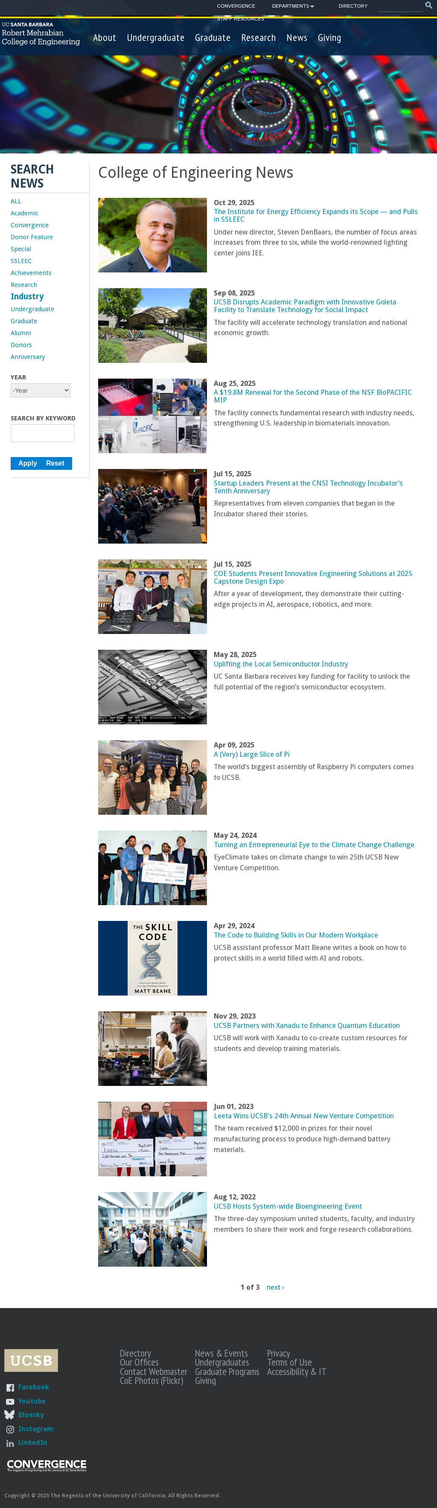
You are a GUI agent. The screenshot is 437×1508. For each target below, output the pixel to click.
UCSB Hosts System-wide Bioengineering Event (288, 1206)
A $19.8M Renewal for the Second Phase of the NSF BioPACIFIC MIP (313, 396)
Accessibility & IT (296, 1371)
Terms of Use (289, 1361)
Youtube (32, 1401)
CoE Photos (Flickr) (151, 1380)
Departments (290, 8)
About (105, 37)
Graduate (213, 37)
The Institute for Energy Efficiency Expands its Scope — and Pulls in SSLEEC (316, 215)
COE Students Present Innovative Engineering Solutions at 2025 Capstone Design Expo (313, 577)
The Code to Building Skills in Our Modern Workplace (296, 935)
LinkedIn (32, 1443)
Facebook (33, 1387)
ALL (16, 201)
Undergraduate (156, 37)
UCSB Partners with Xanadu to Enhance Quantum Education (307, 1026)
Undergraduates (222, 1361)
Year (18, 377)
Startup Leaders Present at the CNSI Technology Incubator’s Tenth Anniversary (308, 487)
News (297, 37)
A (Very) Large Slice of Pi (252, 754)
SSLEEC (21, 261)
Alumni (21, 333)
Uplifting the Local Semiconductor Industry (281, 664)
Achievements (31, 273)
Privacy (278, 1352)
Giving (329, 37)
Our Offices (139, 1361)
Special (21, 249)
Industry (27, 296)
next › (275, 1287)
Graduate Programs (227, 1371)
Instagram (35, 1429)
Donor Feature (32, 237)
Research (258, 37)
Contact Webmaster (153, 1371)
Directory (353, 6)
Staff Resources (240, 19)
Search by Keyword (43, 418)
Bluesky (31, 1415)
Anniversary (28, 357)
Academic (24, 213)
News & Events (221, 1352)
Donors (21, 345)
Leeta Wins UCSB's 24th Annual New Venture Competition (304, 1116)
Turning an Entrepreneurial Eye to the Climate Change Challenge (314, 845)
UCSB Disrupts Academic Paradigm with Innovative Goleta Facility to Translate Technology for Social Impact (305, 306)
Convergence (236, 6)
